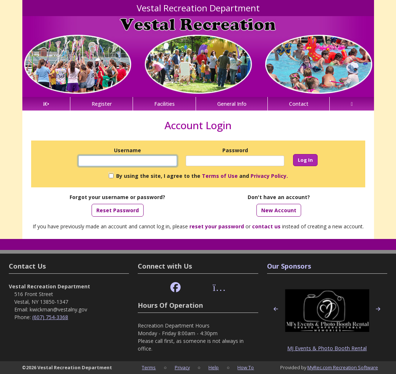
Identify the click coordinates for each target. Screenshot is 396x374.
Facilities (164, 103)
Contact (298, 103)
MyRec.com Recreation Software (342, 367)
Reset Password (117, 210)
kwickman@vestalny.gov (58, 309)
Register (102, 103)
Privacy (182, 367)
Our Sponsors (289, 266)
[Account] (352, 104)
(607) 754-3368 (50, 317)
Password (235, 150)
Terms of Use (220, 175)
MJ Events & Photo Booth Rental (327, 348)
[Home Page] (46, 104)
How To (245, 367)
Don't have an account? (279, 197)
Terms (149, 367)
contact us (266, 226)
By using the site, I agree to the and (202, 175)
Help (213, 367)
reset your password (216, 226)
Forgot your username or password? (117, 197)
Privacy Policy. (269, 175)
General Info (232, 103)
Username (127, 150)
